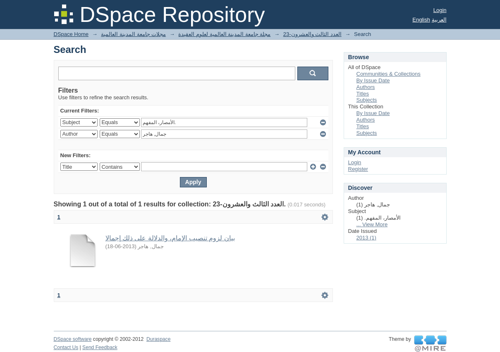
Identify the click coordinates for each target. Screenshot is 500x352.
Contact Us (66, 347)
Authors (365, 87)
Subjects (366, 100)
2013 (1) (366, 238)
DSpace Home (71, 34)
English (421, 20)
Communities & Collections (388, 74)
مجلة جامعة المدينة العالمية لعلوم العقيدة (224, 34)
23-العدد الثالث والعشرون (312, 34)
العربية (439, 20)
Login (440, 10)
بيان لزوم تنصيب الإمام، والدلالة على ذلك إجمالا (170, 238)
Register (358, 169)
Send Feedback (99, 347)
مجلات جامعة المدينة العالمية (133, 34)
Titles (362, 94)
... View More (372, 224)
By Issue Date (373, 80)
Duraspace (158, 339)
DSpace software (73, 339)
